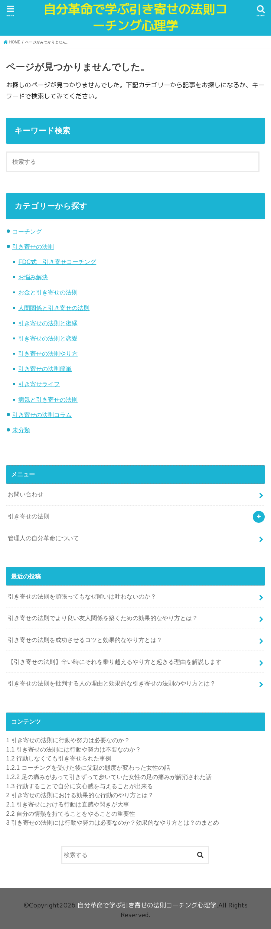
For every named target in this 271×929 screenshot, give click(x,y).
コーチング (27, 231)
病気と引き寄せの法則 (48, 399)
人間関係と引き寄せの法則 (53, 307)
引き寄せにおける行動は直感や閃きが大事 (67, 804)
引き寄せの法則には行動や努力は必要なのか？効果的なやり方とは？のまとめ (112, 822)
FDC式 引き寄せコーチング (57, 261)
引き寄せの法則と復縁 (48, 323)
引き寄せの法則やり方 (48, 353)
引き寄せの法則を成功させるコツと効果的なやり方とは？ (85, 639)
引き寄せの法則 (33, 246)
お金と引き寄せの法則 (48, 292)
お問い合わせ (25, 494)
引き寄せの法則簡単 (45, 368)
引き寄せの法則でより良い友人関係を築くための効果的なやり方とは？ (103, 618)
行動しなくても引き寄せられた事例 (58, 758)
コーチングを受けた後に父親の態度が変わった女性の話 (88, 767)
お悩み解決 (33, 277)
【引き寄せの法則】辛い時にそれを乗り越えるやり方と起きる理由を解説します (115, 661)
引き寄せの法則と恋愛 (48, 338)
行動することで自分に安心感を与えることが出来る (79, 786)
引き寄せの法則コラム (42, 414)
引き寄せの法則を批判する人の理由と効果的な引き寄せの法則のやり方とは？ (112, 683)
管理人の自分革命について (43, 538)
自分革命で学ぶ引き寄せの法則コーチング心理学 (135, 17)
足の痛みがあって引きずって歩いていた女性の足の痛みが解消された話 (108, 776)
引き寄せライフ (39, 384)
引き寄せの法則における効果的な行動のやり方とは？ (80, 795)
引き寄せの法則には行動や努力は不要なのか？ (73, 749)
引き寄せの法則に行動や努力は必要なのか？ (68, 740)
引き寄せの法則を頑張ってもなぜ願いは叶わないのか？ (82, 596)
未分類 (21, 430)
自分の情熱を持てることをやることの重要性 (70, 813)
